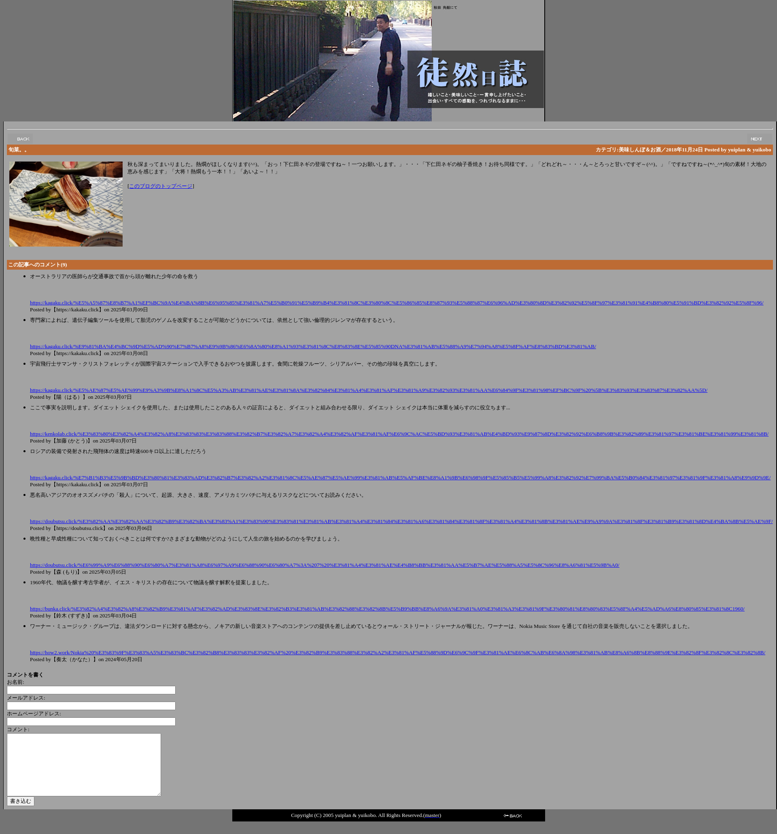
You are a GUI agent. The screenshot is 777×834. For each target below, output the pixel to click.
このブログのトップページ (160, 186)
